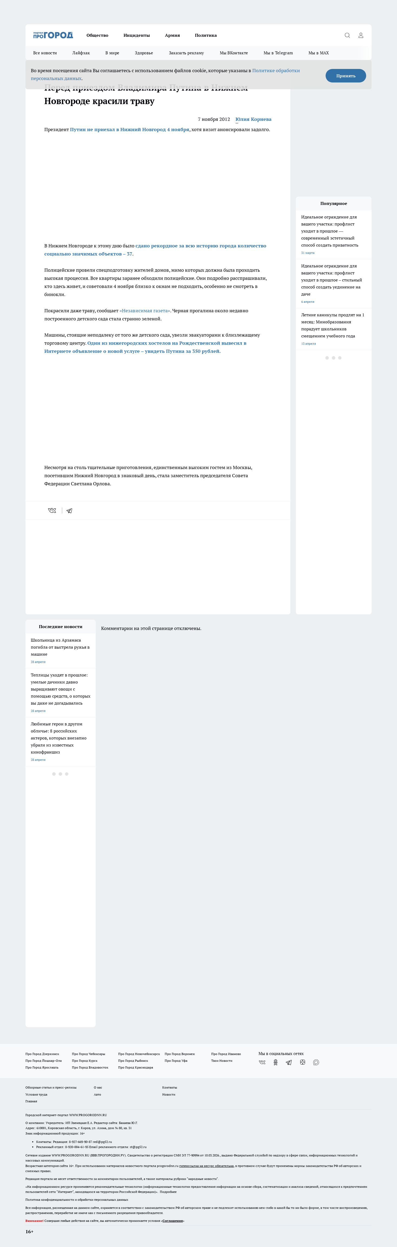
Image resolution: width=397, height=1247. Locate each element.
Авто (97, 1094)
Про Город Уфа (176, 1061)
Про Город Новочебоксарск (139, 1054)
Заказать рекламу (186, 52)
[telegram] (71, 510)
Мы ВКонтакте (234, 52)
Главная (31, 1101)
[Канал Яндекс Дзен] (302, 1062)
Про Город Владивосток (90, 1067)
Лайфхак (81, 52)
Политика (206, 35)
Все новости (45, 52)
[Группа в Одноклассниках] (275, 1062)
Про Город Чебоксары (88, 1054)
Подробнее (168, 1192)
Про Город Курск (84, 1061)
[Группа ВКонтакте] (262, 1062)
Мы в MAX (319, 52)
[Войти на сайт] (360, 35)
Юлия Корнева (254, 119)
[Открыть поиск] (347, 35)
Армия (172, 35)
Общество (97, 35)
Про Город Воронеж (180, 1054)
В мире (112, 52)
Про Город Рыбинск (133, 1061)
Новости (168, 1094)
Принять (346, 75)
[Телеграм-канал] (289, 1062)
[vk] (52, 510)
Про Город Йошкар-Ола (43, 1061)
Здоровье (144, 52)
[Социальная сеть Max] (316, 1062)
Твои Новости (221, 1061)
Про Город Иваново (226, 1054)
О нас (98, 1087)
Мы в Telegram (278, 52)
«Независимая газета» (145, 310)
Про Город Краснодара (135, 1067)
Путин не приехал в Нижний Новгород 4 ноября (129, 129)
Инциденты (137, 35)
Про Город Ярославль (41, 1067)
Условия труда (36, 1094)
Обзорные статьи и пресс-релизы (51, 1087)
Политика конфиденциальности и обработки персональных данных (76, 1200)
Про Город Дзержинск (42, 1054)
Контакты (169, 1087)
